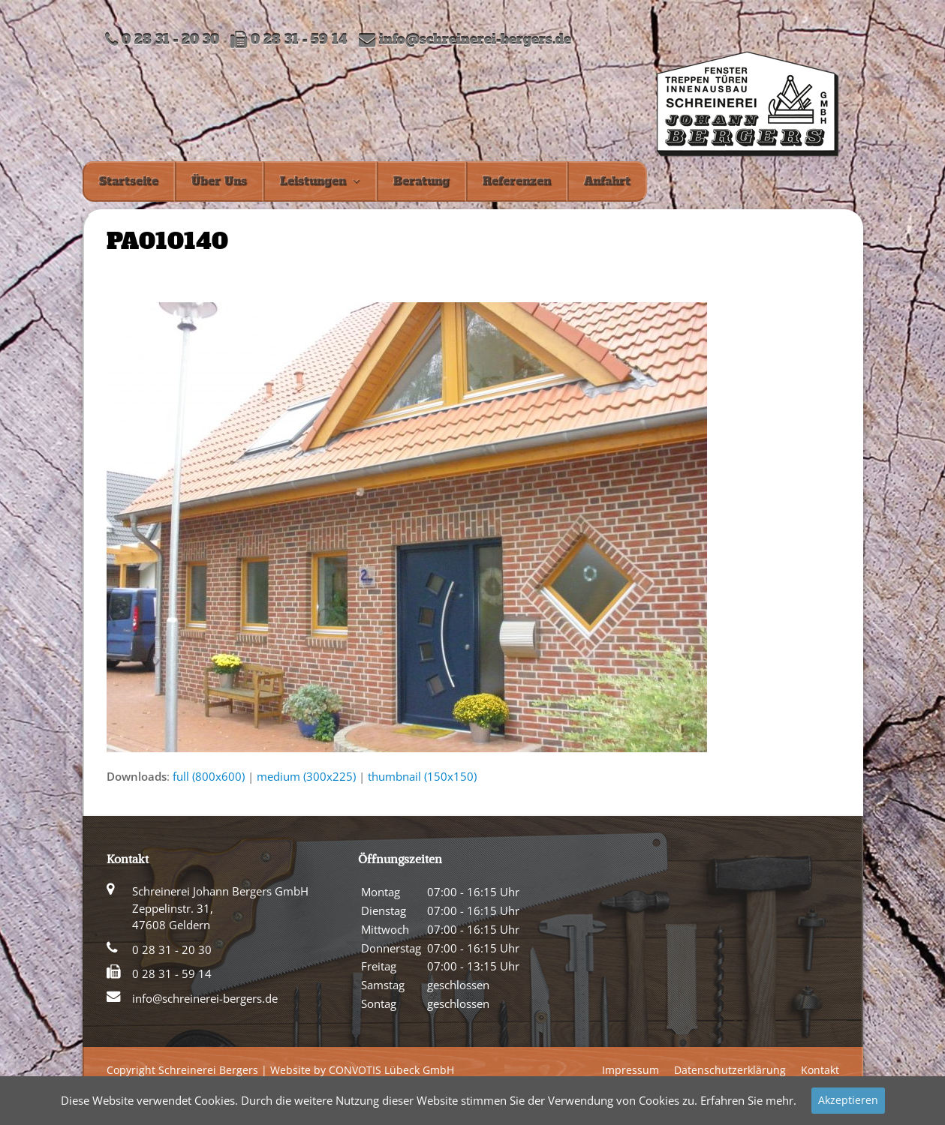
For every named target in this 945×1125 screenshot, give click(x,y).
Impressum (630, 1070)
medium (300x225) (306, 776)
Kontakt (820, 1070)
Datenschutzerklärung (730, 1070)
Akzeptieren (848, 1100)
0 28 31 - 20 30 (172, 949)
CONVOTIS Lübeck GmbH (391, 1070)
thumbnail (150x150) (422, 776)
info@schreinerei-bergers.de (475, 40)
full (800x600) (209, 776)
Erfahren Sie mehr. (748, 1100)
